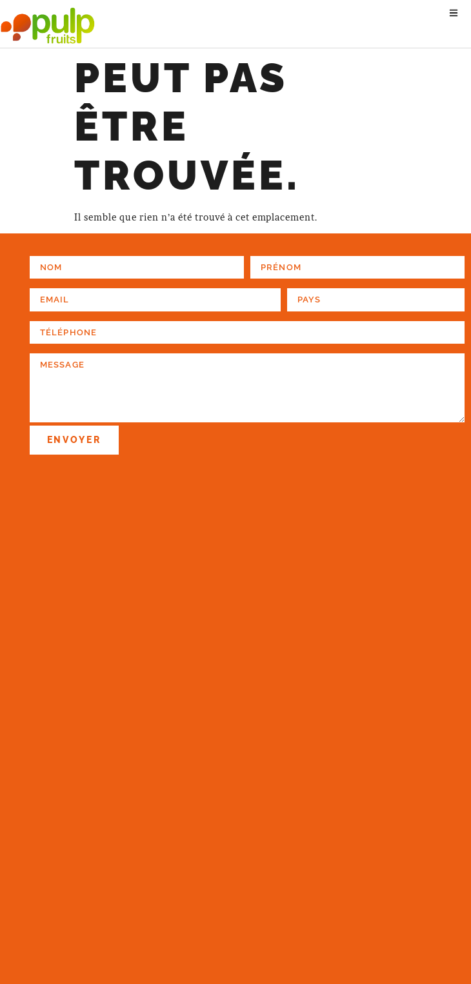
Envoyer (74, 440)
